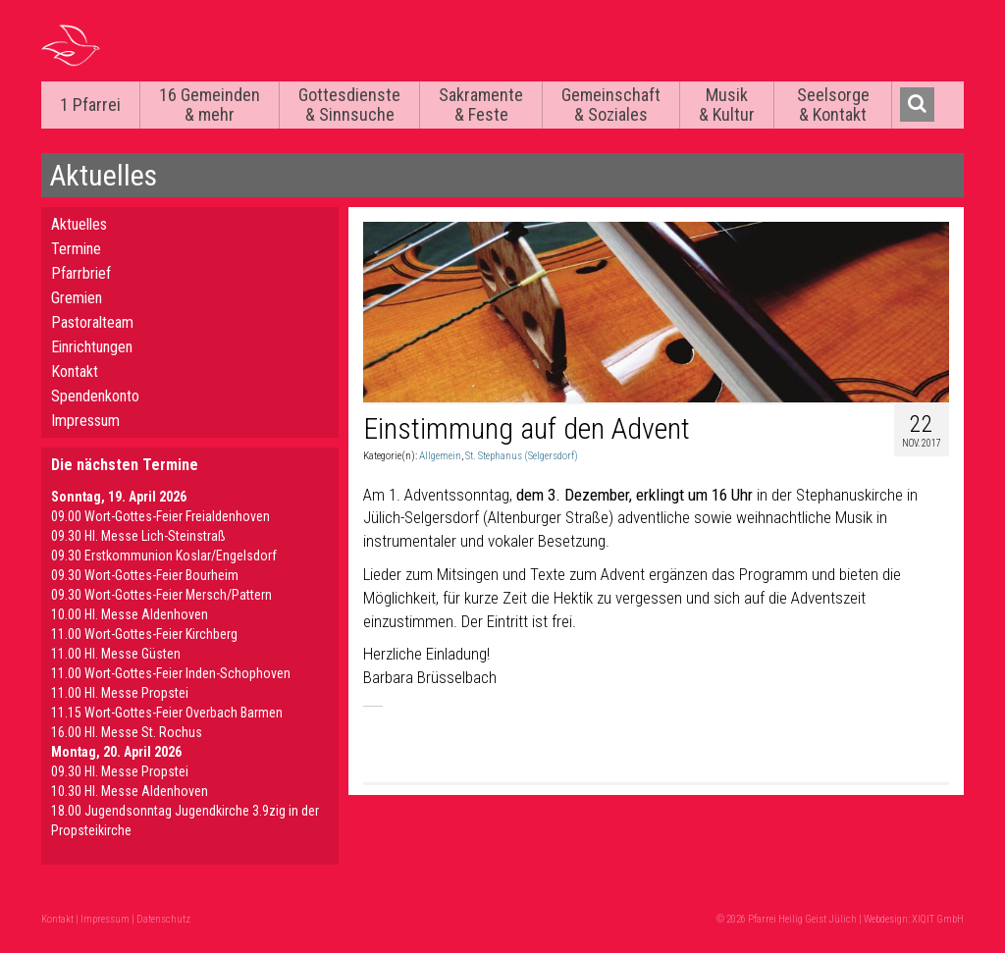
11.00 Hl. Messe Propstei (119, 693)
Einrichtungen (91, 347)
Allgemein (440, 456)
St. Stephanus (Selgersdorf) (521, 456)
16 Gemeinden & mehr (209, 104)
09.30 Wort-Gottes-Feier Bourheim (144, 575)
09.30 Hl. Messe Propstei (119, 771)
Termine (76, 248)
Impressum (85, 420)
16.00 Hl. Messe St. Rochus (126, 732)
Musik (727, 104)
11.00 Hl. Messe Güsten (116, 654)
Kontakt (74, 371)
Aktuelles (79, 224)
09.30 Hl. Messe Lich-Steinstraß (138, 536)
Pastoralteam (92, 322)
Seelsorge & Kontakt (833, 104)
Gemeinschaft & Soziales (611, 104)
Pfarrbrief (81, 273)
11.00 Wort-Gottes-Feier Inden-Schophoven (171, 673)
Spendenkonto (95, 396)
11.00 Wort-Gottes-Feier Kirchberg (144, 634)
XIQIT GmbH (938, 919)
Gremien (76, 298)
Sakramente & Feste (481, 104)
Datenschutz (163, 919)
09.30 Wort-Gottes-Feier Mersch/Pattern (161, 595)
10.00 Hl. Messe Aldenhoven (129, 614)
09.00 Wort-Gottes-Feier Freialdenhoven (160, 516)
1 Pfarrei (90, 104)
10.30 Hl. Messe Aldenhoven (129, 791)
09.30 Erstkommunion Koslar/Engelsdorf (164, 555)
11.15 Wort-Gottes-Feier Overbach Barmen (167, 712)
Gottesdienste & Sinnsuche (349, 104)
